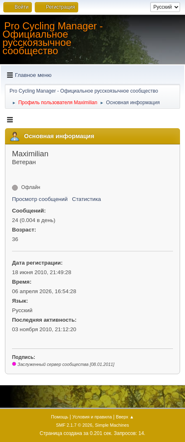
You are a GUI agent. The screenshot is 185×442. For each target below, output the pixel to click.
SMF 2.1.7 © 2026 (74, 425)
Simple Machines (112, 425)
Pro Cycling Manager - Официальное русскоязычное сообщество (52, 38)
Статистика (86, 199)
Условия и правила (92, 416)
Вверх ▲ (125, 416)
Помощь (59, 416)
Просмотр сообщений (39, 199)
